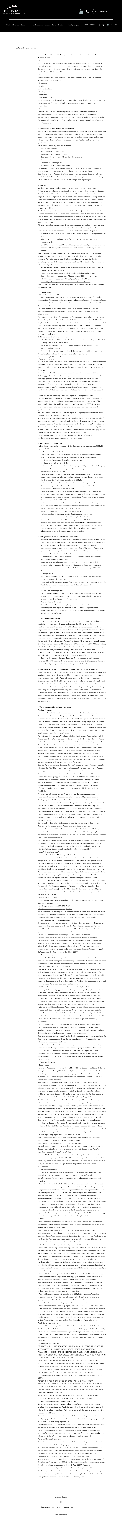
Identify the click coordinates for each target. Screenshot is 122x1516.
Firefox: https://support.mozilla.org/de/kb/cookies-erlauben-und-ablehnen (68, 273)
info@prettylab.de (74, 25)
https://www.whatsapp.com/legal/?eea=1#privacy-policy (61, 438)
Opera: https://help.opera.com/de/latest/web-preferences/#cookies (65, 282)
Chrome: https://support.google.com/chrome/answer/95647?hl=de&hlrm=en (69, 276)
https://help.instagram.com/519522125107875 (54, 906)
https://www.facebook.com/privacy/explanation (55, 909)
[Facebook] (99, 25)
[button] (81, 11)
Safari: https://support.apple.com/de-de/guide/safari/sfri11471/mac (65, 279)
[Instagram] (103, 25)
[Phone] (87, 11)
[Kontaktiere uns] (100, 11)
